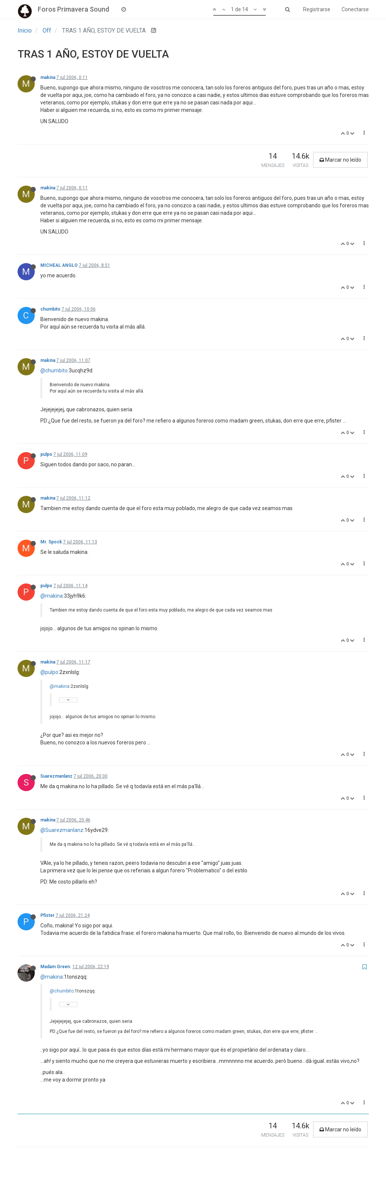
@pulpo (49, 672)
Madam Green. (55, 966)
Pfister (47, 915)
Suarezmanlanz (56, 776)
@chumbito (54, 370)
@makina (51, 596)
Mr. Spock (51, 542)
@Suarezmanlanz (61, 830)
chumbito (50, 309)
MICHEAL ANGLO (59, 265)
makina (47, 77)
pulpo (46, 454)
